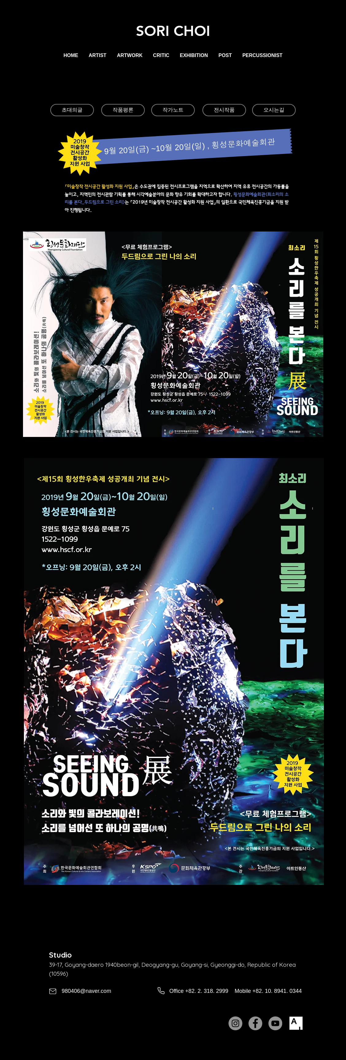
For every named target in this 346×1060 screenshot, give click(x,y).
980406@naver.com (86, 991)
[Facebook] (255, 1023)
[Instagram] (235, 1023)
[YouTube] (275, 1023)
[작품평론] (123, 110)
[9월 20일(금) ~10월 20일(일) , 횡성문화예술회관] (189, 147)
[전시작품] (224, 110)
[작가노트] (173, 110)
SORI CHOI (173, 31)
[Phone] (161, 991)
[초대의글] (72, 110)
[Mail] (53, 991)
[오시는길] (274, 110)
